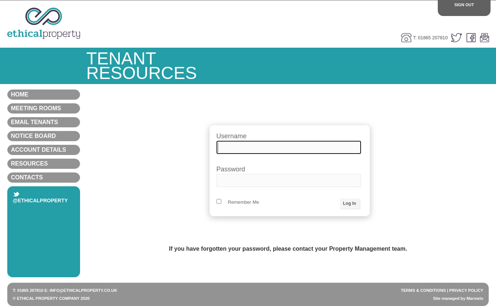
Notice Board (43, 136)
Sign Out (464, 5)
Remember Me (238, 202)
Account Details (43, 150)
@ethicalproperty (40, 197)
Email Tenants (43, 122)
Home (43, 95)
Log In (349, 203)
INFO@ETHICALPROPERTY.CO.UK (83, 290)
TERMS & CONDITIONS (423, 290)
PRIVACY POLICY (466, 290)
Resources (43, 164)
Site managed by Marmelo (458, 298)
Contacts (43, 177)
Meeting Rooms (43, 108)
